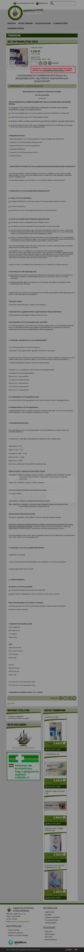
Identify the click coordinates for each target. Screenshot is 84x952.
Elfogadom (20, 483)
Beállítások (37, 483)
